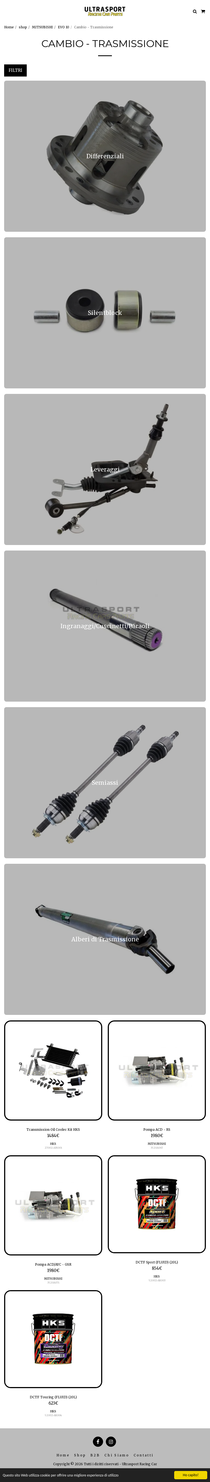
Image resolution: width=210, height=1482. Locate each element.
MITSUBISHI (42, 27)
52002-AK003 (157, 1280)
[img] (53, 1070)
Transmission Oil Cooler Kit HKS (53, 1129)
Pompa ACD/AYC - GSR (53, 1264)
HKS (53, 1144)
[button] (6, 11)
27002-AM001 (53, 1147)
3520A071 (53, 1282)
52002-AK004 (53, 1415)
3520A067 (157, 1147)
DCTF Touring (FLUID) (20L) (53, 1397)
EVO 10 (63, 27)
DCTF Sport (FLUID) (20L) (157, 1262)
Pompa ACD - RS (156, 1129)
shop (23, 27)
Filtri (15, 70)
